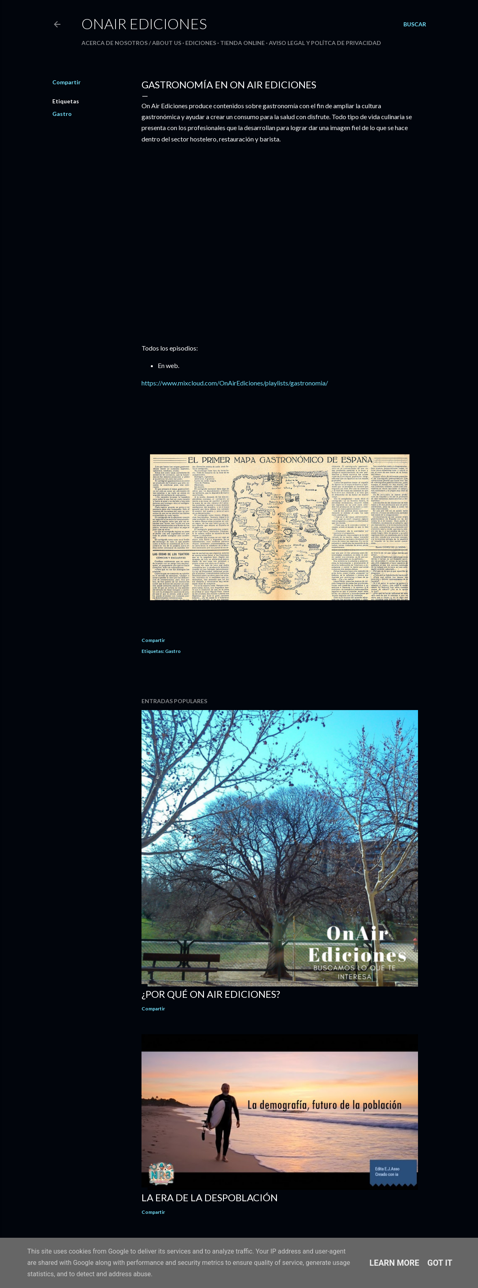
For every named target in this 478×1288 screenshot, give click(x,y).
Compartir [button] (66, 82)
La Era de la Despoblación (209, 1197)
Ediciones (200, 42)
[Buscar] (414, 24)
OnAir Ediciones (144, 23)
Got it (439, 1263)
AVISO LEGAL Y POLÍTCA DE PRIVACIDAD (325, 42)
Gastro (62, 113)
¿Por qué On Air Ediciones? (210, 994)
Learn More (394, 1263)
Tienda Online (242, 42)
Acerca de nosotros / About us (131, 42)
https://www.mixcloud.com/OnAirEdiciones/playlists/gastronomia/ (234, 383)
